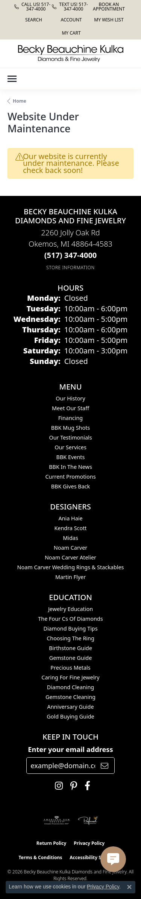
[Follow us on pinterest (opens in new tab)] (72, 785)
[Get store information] (70, 267)
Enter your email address (70, 749)
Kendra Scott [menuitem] (70, 528)
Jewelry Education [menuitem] (70, 608)
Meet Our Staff (70, 408)
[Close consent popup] (129, 887)
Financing (70, 417)
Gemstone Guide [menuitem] (70, 657)
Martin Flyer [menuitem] (70, 577)
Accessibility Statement (96, 857)
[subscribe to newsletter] (104, 765)
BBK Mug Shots (70, 427)
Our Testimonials (70, 437)
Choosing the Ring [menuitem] (70, 638)
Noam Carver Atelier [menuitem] (70, 557)
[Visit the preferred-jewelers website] (88, 820)
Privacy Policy (89, 843)
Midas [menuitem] (70, 537)
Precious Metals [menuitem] (70, 667)
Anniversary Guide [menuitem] (70, 706)
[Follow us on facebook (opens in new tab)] (85, 785)
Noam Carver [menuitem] (70, 547)
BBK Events (70, 457)
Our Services (70, 447)
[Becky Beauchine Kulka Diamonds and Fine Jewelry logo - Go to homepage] (70, 53)
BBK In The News (70, 466)
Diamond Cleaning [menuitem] (70, 687)
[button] (33, 19)
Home (19, 101)
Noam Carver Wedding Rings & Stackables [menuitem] (70, 567)
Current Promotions (70, 476)
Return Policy (51, 843)
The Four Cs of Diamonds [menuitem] (70, 618)
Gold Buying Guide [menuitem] (70, 716)
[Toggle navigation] (12, 78)
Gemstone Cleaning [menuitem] (70, 696)
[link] (33, 6)
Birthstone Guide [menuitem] (70, 648)
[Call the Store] (70, 255)
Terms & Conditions (40, 857)
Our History (70, 398)
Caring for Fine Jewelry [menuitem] (70, 677)
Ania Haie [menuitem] (70, 518)
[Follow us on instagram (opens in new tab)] (57, 785)
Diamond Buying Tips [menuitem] (70, 628)
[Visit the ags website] (57, 820)
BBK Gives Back (70, 486)
